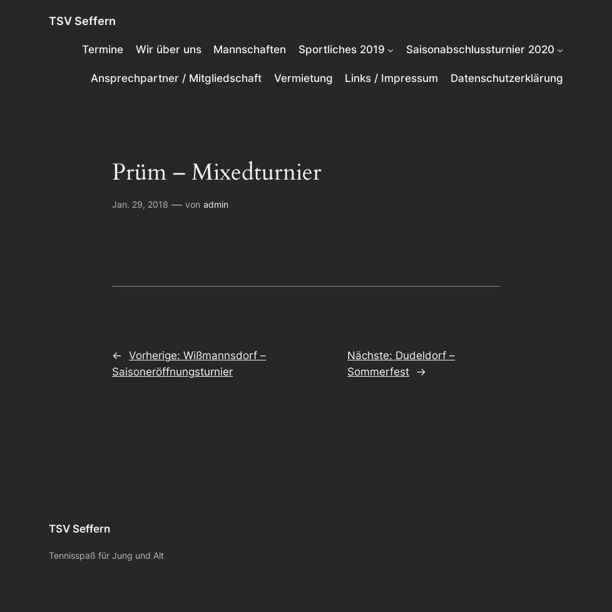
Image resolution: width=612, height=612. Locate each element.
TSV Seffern (82, 21)
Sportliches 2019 (341, 49)
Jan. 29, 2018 (140, 204)
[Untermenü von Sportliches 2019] (390, 49)
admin (215, 204)
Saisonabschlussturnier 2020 (480, 49)
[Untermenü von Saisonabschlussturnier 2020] (560, 49)
